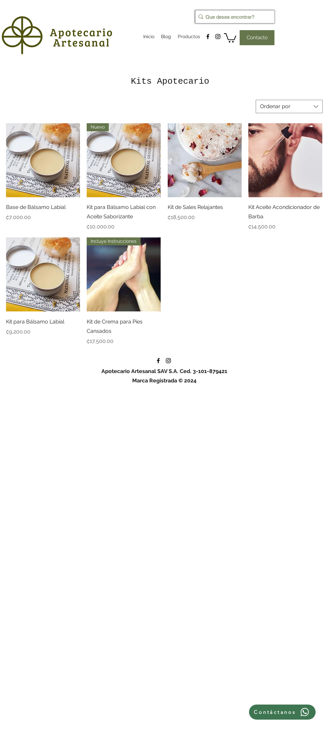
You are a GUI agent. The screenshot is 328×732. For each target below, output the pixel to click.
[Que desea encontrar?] (233, 16)
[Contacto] (257, 37)
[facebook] (207, 36)
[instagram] (218, 36)
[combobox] (289, 106)
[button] (230, 37)
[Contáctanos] (282, 712)
